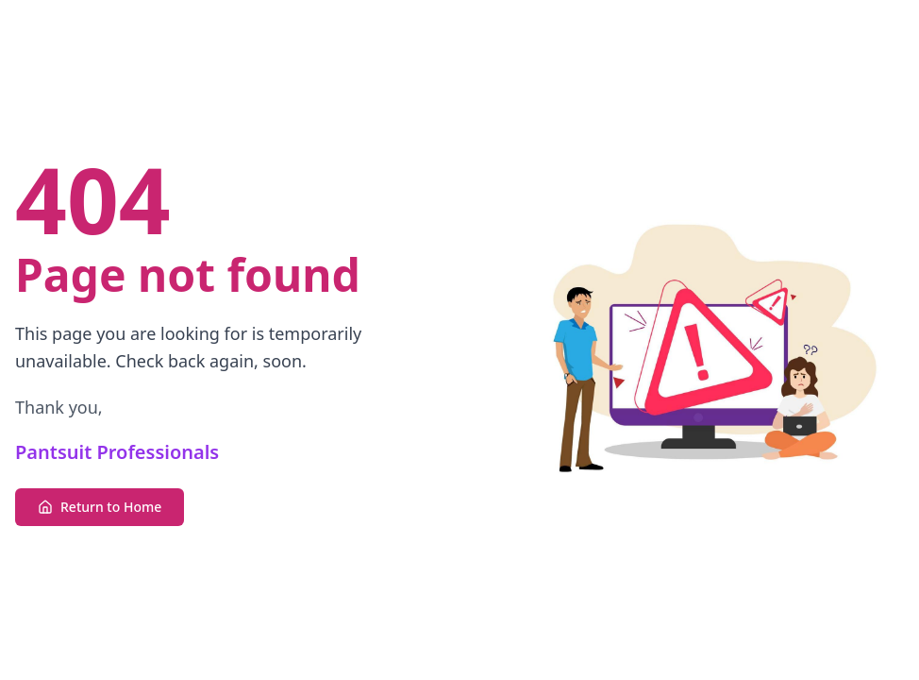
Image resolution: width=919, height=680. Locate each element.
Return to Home (99, 507)
